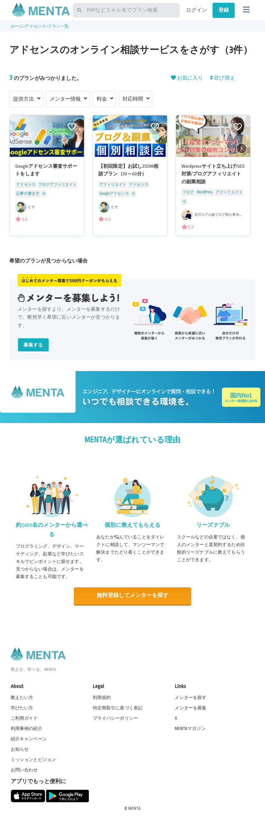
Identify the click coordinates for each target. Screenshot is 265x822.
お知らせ (20, 749)
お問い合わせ (24, 769)
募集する (33, 345)
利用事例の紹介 (26, 728)
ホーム (17, 26)
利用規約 (102, 697)
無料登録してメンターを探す (132, 595)
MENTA (134, 807)
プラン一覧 (58, 26)
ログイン (196, 10)
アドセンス (35, 26)
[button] (241, 148)
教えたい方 (22, 697)
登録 (223, 10)
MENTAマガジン (190, 728)
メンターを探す (190, 697)
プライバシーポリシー (115, 717)
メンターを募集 (190, 707)
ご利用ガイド (24, 717)
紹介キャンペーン (29, 738)
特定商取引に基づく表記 (118, 707)
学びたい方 (22, 707)
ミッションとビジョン (33, 759)
